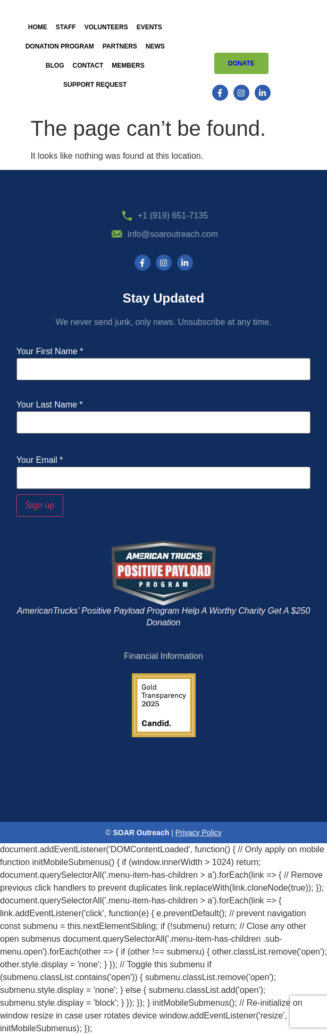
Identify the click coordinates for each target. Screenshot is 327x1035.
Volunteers (106, 27)
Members (128, 65)
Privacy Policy (198, 832)
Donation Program (60, 46)
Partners (120, 46)
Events (149, 27)
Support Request (95, 84)
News (155, 46)
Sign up (40, 505)
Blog (55, 65)
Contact (88, 65)
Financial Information (163, 656)
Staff (66, 27)
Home (37, 27)
